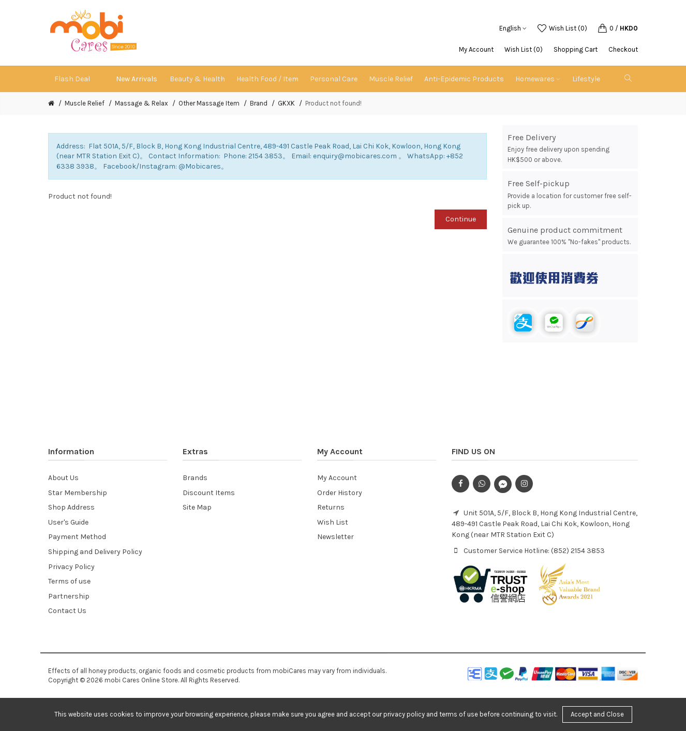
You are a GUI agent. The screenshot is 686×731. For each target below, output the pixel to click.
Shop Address (71, 507)
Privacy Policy (71, 566)
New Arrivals (136, 78)
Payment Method (77, 536)
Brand (258, 103)
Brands (195, 477)
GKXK (286, 103)
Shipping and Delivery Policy (95, 551)
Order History (339, 492)
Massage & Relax (141, 103)
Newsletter (335, 536)
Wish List (332, 522)
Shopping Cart (576, 49)
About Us (63, 477)
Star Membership (77, 492)
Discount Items (209, 492)
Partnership (69, 596)
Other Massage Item (209, 103)
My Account (476, 49)
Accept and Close (597, 714)
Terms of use (69, 581)
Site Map (197, 507)
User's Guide (68, 522)
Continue (460, 219)
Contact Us (67, 610)
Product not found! (333, 103)
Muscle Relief (85, 103)
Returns (331, 507)
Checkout (623, 49)
